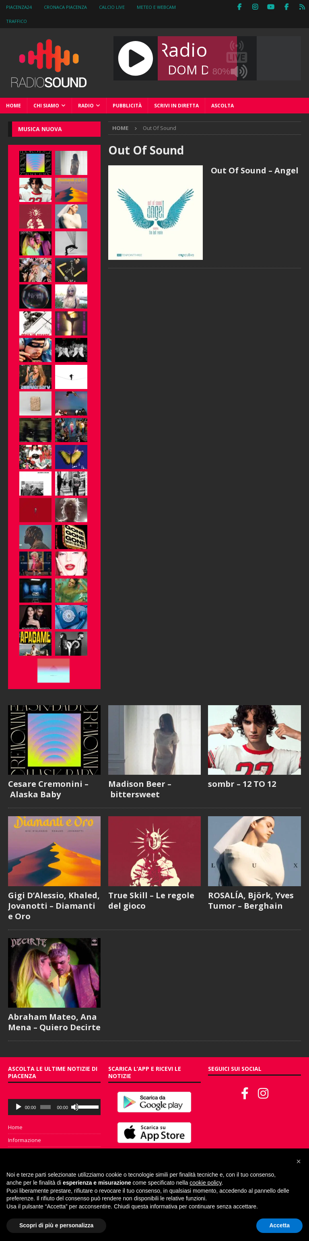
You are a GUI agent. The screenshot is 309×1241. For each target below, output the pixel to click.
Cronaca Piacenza (65, 7)
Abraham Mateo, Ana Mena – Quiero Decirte (54, 1022)
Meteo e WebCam (156, 7)
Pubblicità (127, 105)
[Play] (18, 1107)
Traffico (16, 21)
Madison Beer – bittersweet (139, 789)
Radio (86, 105)
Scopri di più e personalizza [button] (56, 1225)
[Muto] (75, 1107)
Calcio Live (112, 7)
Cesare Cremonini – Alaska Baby (48, 789)
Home (13, 105)
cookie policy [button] (205, 1182)
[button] (298, 1161)
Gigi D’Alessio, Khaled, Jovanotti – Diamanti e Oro (54, 906)
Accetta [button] (279, 1225)
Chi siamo (46, 105)
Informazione (24, 1140)
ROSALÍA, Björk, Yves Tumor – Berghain (251, 900)
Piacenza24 (19, 7)
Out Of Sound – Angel (255, 170)
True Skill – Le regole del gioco (151, 900)
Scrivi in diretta (176, 105)
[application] (54, 1107)
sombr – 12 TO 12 (242, 783)
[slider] (45, 1107)
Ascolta (222, 105)
